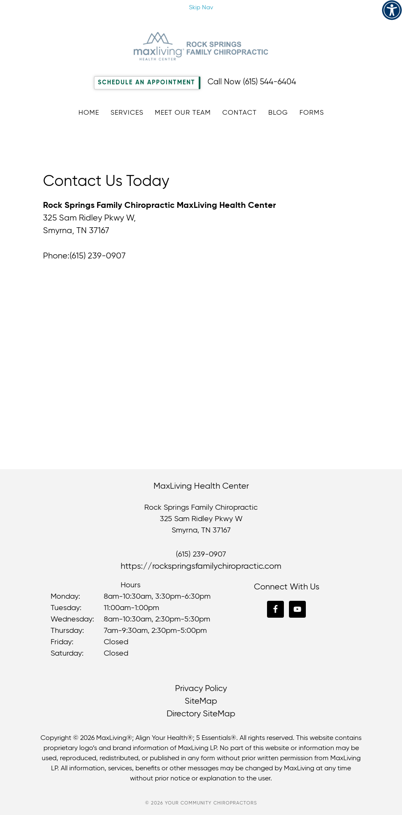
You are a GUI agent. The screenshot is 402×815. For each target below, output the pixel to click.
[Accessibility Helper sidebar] (392, 10)
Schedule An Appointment (146, 83)
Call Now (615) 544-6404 (252, 82)
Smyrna (184, 530)
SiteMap (201, 701)
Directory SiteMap (201, 714)
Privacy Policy (201, 688)
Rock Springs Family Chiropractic (201, 46)
